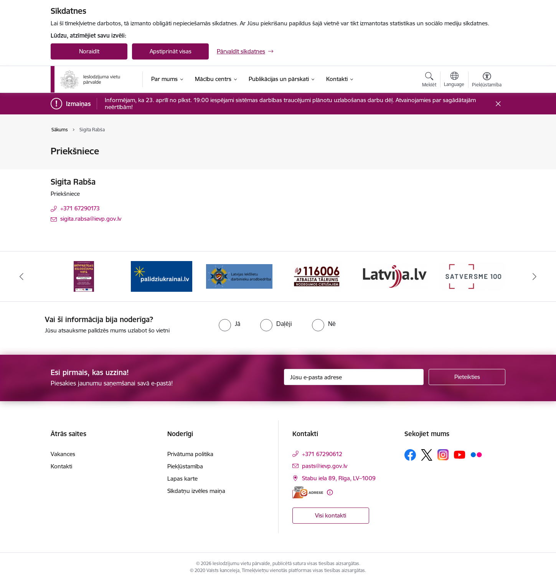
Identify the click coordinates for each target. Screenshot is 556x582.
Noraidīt (89, 51)
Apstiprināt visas (170, 51)
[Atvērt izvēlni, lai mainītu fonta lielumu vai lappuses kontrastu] (486, 80)
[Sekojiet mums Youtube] (459, 454)
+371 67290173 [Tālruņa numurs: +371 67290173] (80, 208)
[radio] (229, 323)
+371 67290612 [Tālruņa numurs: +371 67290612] (322, 454)
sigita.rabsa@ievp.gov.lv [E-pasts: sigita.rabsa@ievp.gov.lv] (90, 218)
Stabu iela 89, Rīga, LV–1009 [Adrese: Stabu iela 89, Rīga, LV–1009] (339, 478)
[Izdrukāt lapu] (486, 148)
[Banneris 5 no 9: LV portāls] (394, 275)
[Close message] (498, 103)
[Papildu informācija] (330, 492)
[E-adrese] (307, 492)
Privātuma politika (190, 454)
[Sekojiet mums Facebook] (410, 455)
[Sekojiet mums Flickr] (476, 454)
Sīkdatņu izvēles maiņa (196, 490)
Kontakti (61, 466)
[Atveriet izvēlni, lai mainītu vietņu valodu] (454, 80)
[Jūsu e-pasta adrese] (354, 377)
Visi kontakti (330, 515)
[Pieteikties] (467, 377)
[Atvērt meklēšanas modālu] (429, 80)
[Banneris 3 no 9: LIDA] (239, 275)
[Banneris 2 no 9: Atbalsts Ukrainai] (161, 275)
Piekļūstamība (185, 466)
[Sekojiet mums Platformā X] (426, 455)
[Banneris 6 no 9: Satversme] (472, 275)
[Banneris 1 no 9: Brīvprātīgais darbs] (84, 275)
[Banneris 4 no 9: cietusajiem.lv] (316, 275)
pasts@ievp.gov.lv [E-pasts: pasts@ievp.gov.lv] (324, 466)
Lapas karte (182, 478)
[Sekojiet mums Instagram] (443, 454)
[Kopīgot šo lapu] (486, 167)
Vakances (63, 454)
